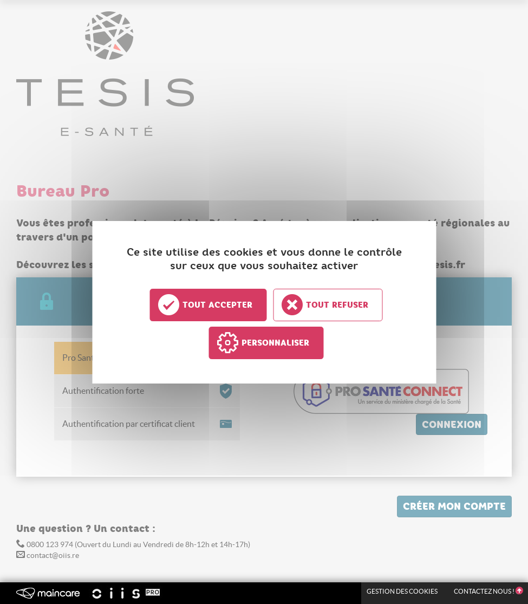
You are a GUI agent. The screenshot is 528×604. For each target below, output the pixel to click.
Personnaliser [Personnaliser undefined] (275, 342)
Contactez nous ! (488, 591)
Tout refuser (337, 305)
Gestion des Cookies (402, 591)
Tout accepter (217, 305)
